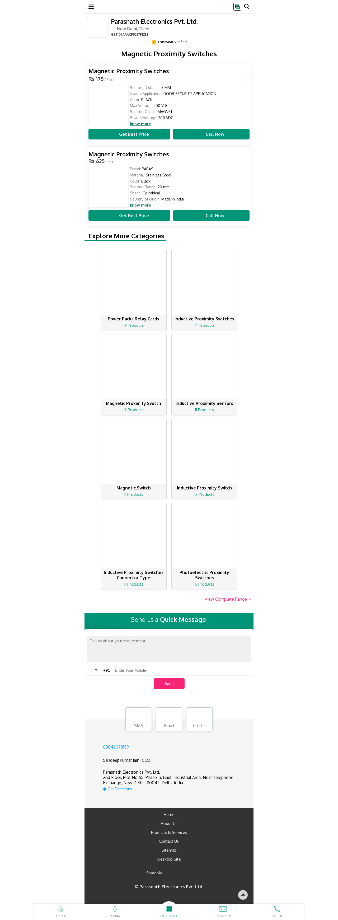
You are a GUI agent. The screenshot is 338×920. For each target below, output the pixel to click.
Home (169, 814)
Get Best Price (129, 134)
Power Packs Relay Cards (133, 318)
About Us (169, 823)
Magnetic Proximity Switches (128, 70)
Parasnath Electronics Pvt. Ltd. (154, 21)
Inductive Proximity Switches (204, 318)
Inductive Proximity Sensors (204, 403)
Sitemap (169, 850)
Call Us (199, 720)
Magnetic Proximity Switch (133, 403)
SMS (138, 720)
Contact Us (169, 841)
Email (169, 720)
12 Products (134, 409)
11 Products (204, 409)
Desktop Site (169, 859)
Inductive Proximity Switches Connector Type (133, 575)
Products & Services (169, 832)
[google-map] (175, 788)
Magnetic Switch (133, 488)
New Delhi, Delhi (130, 28)
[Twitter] (193, 873)
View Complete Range (228, 599)
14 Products (204, 325)
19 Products (133, 325)
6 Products (204, 584)
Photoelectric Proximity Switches (204, 575)
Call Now (211, 134)
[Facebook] (170, 873)
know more (140, 124)
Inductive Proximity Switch (204, 488)
